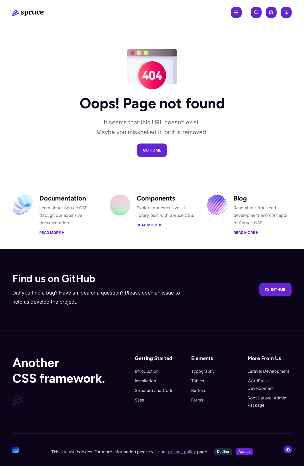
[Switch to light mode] (288, 450)
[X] (286, 12)
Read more (51, 232)
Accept (244, 452)
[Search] (256, 12)
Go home (152, 150)
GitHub (275, 289)
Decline (223, 452)
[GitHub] (271, 12)
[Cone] (15, 450)
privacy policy (182, 451)
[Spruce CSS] (28, 12)
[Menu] (236, 12)
